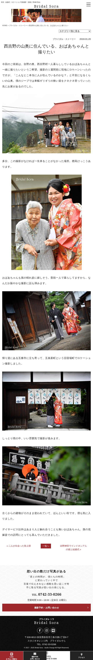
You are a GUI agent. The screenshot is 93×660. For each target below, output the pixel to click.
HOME (4, 25)
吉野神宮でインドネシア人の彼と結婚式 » (73, 548)
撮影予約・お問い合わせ (46, 607)
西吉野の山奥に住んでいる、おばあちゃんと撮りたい (46, 49)
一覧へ (45, 546)
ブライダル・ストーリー (18, 25)
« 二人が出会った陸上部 (19, 546)
